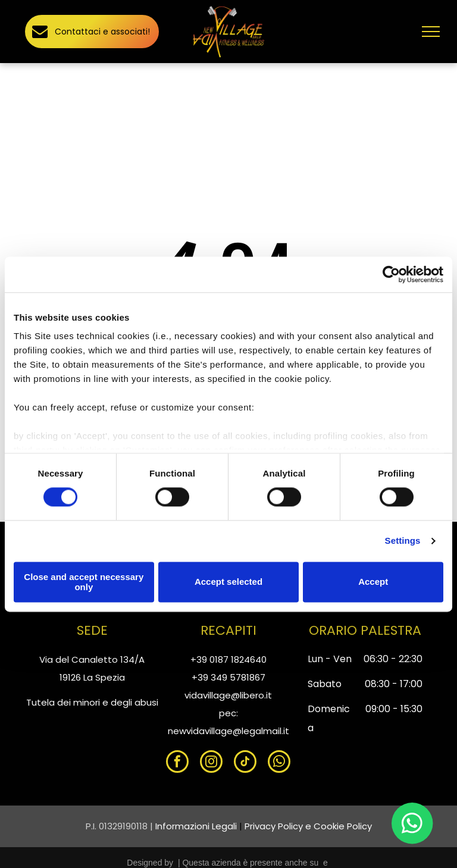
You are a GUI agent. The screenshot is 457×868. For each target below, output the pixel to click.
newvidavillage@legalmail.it (228, 731)
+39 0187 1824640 (228, 659)
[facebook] (177, 763)
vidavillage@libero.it (228, 695)
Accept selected (228, 582)
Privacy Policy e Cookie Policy (308, 826)
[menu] (430, 31)
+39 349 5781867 (228, 677)
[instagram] (211, 763)
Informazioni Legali (196, 826)
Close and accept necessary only (83, 582)
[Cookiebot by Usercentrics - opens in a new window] (391, 274)
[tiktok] (245, 763)
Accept (373, 582)
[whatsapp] (279, 763)
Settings (403, 541)
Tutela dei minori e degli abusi (92, 702)
